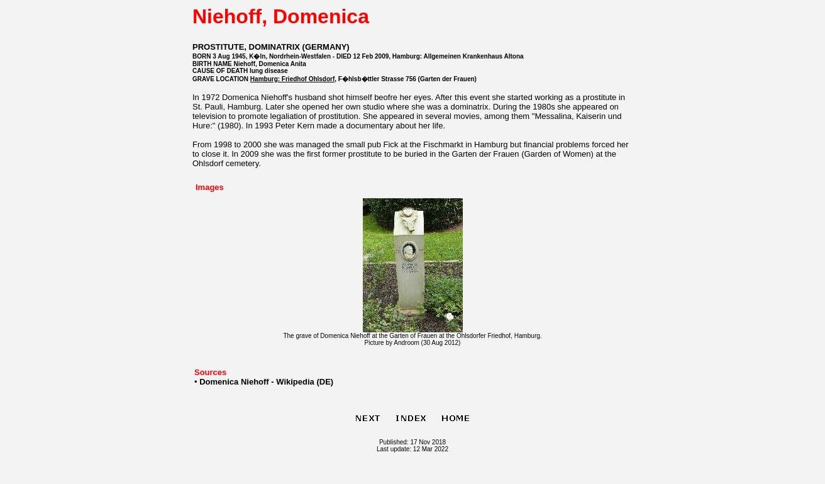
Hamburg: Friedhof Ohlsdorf (292, 79)
